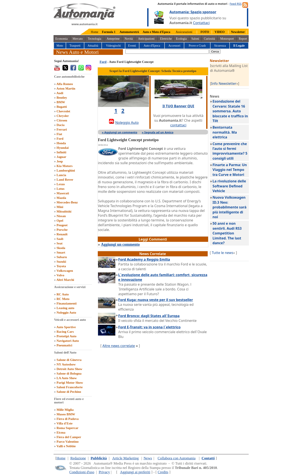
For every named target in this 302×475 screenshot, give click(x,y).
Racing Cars (65, 331)
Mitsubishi (64, 211)
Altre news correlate (118, 345)
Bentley (62, 97)
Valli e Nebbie (66, 446)
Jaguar (61, 157)
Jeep (60, 161)
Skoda (61, 248)
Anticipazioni (146, 38)
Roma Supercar (67, 428)
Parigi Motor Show (70, 382)
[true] (167, 51)
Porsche (62, 229)
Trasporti (74, 45)
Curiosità (209, 38)
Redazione (78, 458)
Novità (128, 38)
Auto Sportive (66, 327)
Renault (62, 234)
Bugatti (62, 106)
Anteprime (113, 38)
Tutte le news (222, 252)
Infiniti (61, 152)
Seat (60, 243)
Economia (61, 38)
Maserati (63, 193)
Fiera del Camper (69, 437)
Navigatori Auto (68, 340)
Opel (60, 220)
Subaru (62, 257)
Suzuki (61, 261)
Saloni (195, 38)
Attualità (93, 45)
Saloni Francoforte (70, 387)
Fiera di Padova (68, 419)
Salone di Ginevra (69, 360)
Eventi (132, 45)
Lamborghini (66, 170)
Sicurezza (220, 45)
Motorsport (227, 38)
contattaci (178, 125)
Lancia (61, 175)
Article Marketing (125, 458)
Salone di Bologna (69, 373)
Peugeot (62, 225)
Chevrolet (63, 111)
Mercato (78, 38)
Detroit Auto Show (69, 369)
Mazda (61, 198)
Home (94, 32)
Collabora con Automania (177, 458)
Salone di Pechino (69, 391)
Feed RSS (236, 4)
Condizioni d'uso (81, 472)
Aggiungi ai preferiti (135, 472)
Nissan (61, 216)
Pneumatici (64, 345)
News (148, 458)
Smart (61, 252)
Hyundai (63, 147)
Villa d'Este (64, 423)
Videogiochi (113, 45)
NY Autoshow (66, 364)
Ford (60, 138)
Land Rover (65, 179)
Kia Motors (65, 166)
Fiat (59, 134)
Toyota (61, 266)
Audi (59, 93)
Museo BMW (66, 414)
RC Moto (63, 299)
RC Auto (63, 294)
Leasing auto (65, 308)
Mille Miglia (65, 409)
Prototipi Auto (67, 336)
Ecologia (181, 38)
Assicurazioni (184, 32)
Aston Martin (65, 88)
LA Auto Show (67, 378)
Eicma (61, 432)
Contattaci (201, 22)
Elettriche (166, 38)
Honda (61, 143)
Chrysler (63, 116)
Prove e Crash (197, 45)
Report (243, 38)
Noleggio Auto (66, 312)
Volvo (60, 275)
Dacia (61, 125)
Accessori (174, 45)
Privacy (104, 472)
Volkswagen (64, 270)
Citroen (62, 120)
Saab (60, 239)
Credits (163, 472)
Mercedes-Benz (67, 202)
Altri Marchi (65, 280)
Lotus (61, 188)
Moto (60, 45)
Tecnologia (94, 38)
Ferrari (62, 129)
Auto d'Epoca (152, 45)
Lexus (61, 184)
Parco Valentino (68, 441)
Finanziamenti (67, 303)
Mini (60, 207)
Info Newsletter (223, 83)
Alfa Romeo (64, 84)
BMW (61, 102)
